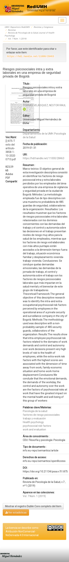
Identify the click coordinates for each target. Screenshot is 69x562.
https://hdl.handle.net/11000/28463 (43, 158)
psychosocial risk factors (37, 425)
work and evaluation (34, 429)
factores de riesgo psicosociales (41, 414)
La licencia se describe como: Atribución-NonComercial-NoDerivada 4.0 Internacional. (22, 531)
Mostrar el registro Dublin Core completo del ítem (33, 506)
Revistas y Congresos (43, 27)
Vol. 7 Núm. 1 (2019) (17, 39)
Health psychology (33, 422)
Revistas (12, 30)
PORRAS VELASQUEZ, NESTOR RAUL (44, 105)
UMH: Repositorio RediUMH (17, 27)
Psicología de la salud (35, 411)
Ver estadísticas (16, 512)
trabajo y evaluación (34, 418)
